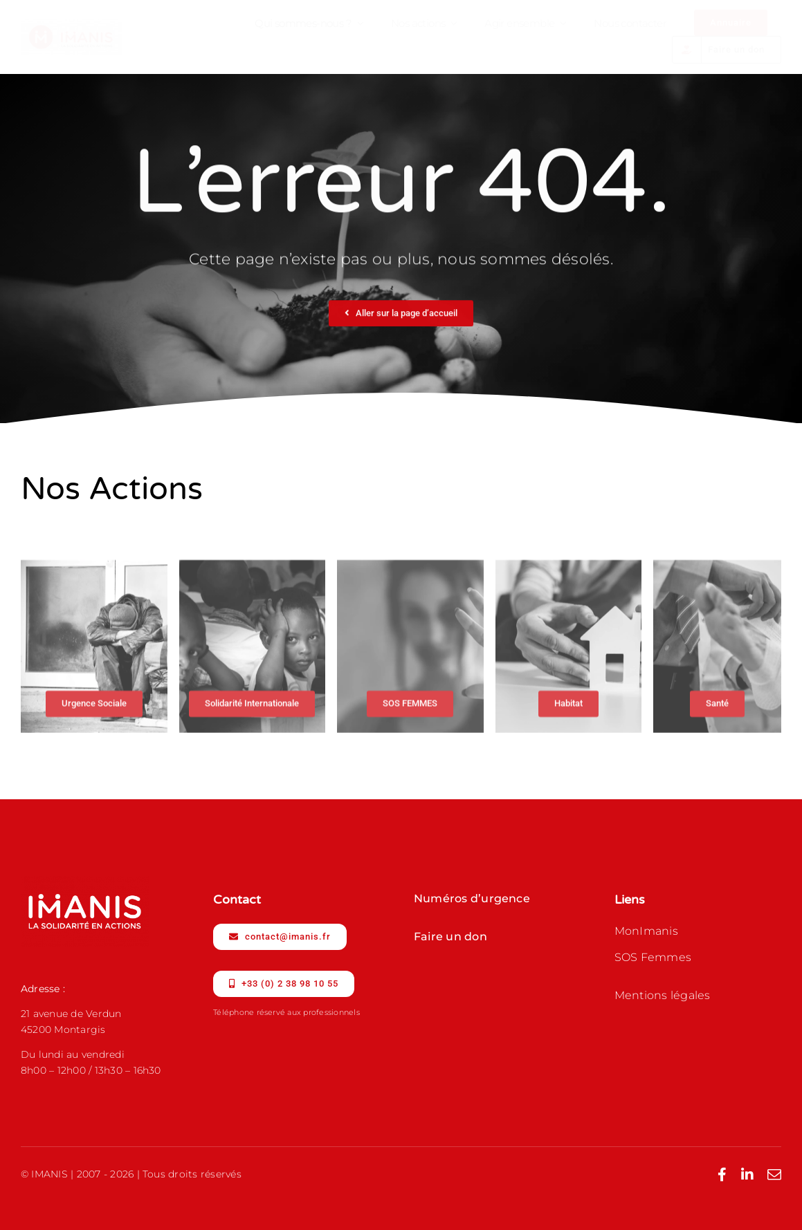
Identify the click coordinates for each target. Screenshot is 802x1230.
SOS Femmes (652, 957)
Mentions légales (662, 995)
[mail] (774, 1175)
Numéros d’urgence (472, 898)
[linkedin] (747, 1175)
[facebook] (722, 1175)
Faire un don (450, 936)
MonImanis (646, 931)
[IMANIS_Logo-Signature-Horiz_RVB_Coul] (71, 23)
